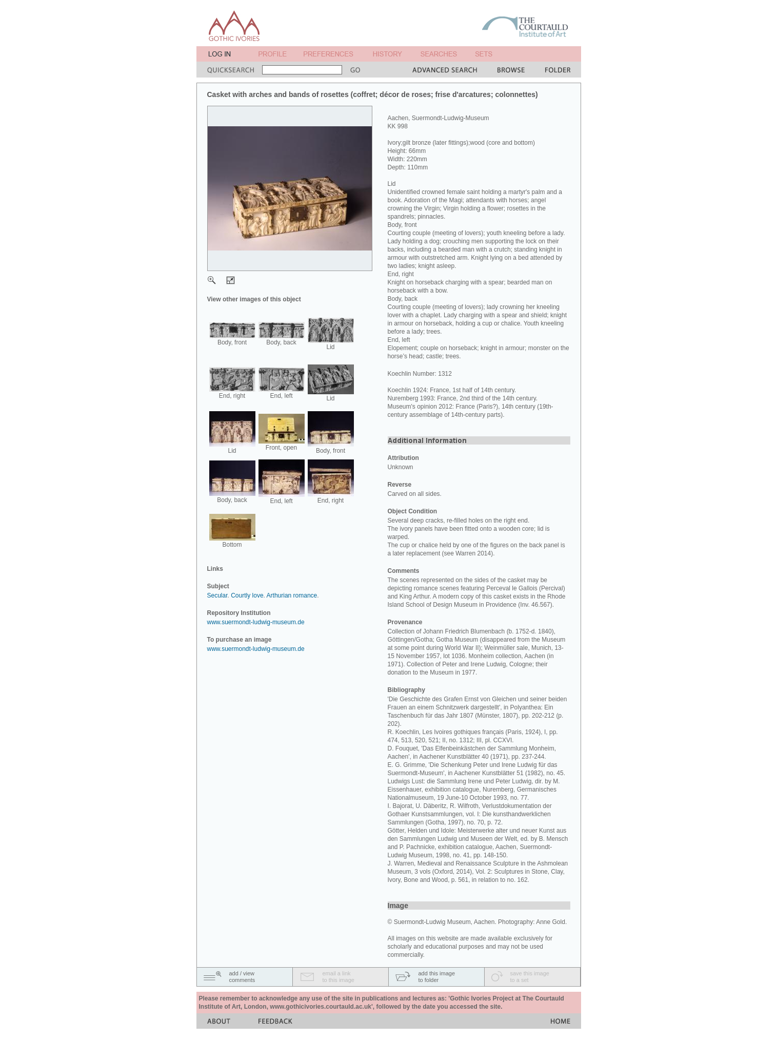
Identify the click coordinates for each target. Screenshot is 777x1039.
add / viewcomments (242, 976)
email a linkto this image (338, 976)
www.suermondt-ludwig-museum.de (256, 622)
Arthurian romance (292, 595)
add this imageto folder (437, 976)
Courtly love (247, 595)
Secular (217, 595)
